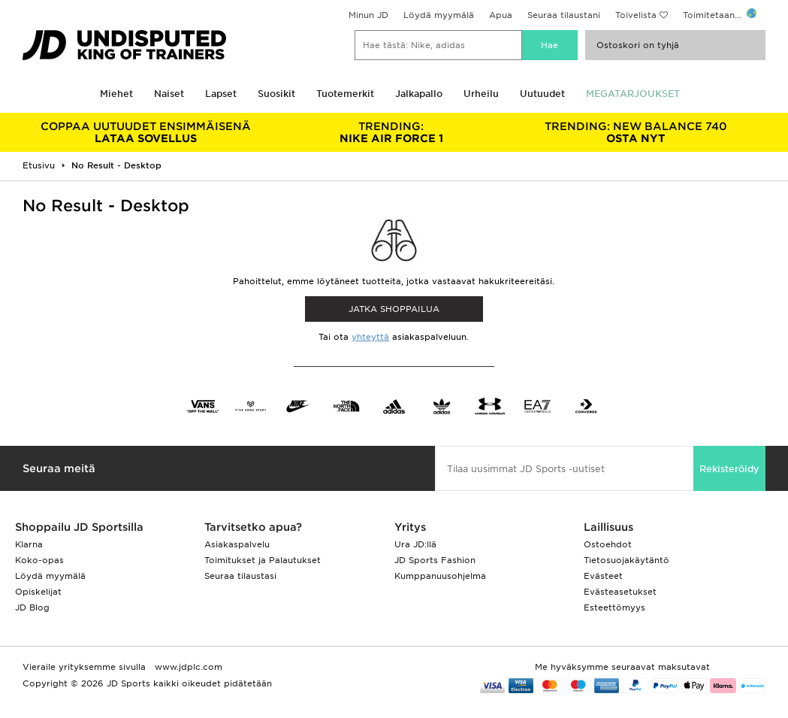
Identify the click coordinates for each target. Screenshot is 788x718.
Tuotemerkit (345, 93)
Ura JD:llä (415, 544)
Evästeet (603, 576)
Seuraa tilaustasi (240, 576)
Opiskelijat (38, 591)
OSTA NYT (636, 132)
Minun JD (368, 15)
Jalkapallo (418, 93)
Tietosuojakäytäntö (626, 560)
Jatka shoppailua (394, 309)
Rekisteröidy (729, 468)
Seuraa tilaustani (563, 15)
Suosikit (276, 93)
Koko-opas (39, 560)
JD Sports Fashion (435, 560)
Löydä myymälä (438, 15)
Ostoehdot (608, 544)
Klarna (29, 544)
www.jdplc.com (187, 667)
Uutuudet (542, 93)
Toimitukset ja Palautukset (262, 560)
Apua (500, 15)
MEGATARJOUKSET (633, 93)
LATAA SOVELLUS (145, 132)
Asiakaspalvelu (237, 544)
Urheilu (481, 93)
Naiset (169, 93)
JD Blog (32, 607)
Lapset (221, 93)
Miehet (116, 93)
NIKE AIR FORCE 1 (390, 132)
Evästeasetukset (620, 591)
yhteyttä (370, 337)
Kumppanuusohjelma (440, 576)
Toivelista (636, 15)
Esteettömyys (614, 607)
